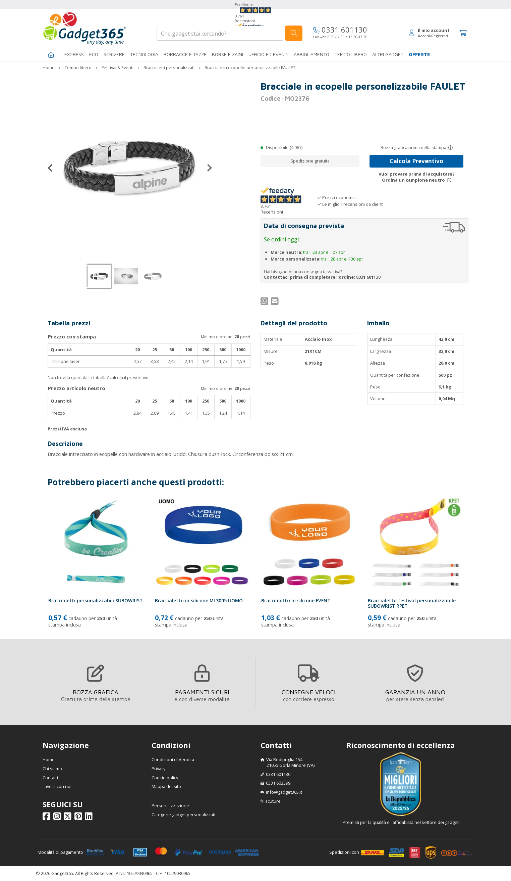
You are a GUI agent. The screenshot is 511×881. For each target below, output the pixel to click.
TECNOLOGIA (144, 54)
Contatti (50, 778)
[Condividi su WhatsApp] (265, 302)
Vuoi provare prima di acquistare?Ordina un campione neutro (417, 177)
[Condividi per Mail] (275, 302)
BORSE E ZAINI (227, 54)
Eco (93, 54)
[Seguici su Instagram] (58, 818)
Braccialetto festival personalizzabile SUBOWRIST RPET (412, 603)
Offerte (419, 54)
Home (49, 759)
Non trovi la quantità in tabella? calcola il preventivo (98, 377)
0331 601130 (340, 30)
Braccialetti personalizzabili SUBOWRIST (95, 600)
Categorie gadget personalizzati (183, 815)
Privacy (158, 769)
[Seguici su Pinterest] (79, 818)
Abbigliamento (311, 54)
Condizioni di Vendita (173, 759)
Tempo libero (351, 54)
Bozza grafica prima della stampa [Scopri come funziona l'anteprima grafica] (413, 147)
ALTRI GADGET (387, 54)
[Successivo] (207, 168)
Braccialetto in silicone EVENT (295, 600)
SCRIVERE (114, 54)
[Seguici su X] (68, 818)
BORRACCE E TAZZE (185, 54)
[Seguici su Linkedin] (90, 818)
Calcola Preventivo (416, 161)
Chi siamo (52, 769)
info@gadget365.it (284, 792)
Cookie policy (165, 778)
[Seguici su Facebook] (47, 818)
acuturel (273, 801)
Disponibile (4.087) (284, 147)
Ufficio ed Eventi (268, 54)
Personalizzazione (170, 805)
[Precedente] (53, 168)
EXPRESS (74, 54)
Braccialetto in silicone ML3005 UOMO (199, 600)
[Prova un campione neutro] (449, 180)
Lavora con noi (57, 786)
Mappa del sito (166, 786)
